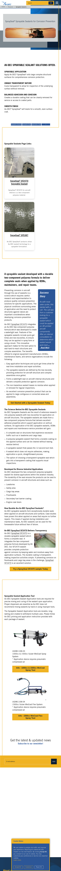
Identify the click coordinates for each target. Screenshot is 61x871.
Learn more (17, 860)
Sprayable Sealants (16, 124)
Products (10, 7)
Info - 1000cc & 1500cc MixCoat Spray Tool (30, 669)
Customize (28, 867)
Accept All (18, 867)
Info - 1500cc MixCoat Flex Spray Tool (30, 717)
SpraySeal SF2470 (19, 325)
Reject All (39, 867)
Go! (51, 3)
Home (3, 7)
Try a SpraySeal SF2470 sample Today (30, 569)
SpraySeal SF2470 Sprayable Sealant (19, 182)
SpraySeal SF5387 (19, 235)
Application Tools (36, 124)
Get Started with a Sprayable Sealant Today (30, 403)
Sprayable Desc (26, 124)
